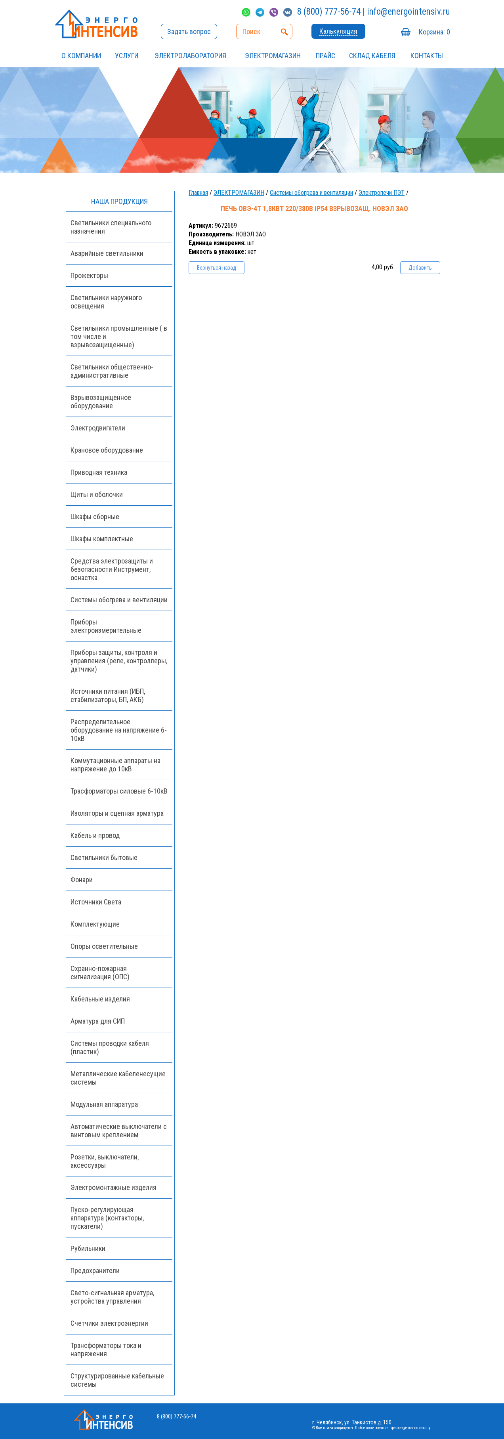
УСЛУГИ (126, 55)
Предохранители (95, 1270)
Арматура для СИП (98, 1021)
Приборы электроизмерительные (106, 626)
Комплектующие (95, 924)
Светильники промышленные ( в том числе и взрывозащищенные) (119, 336)
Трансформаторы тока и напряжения (106, 1349)
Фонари (82, 880)
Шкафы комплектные (102, 539)
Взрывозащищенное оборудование (101, 401)
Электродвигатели (98, 428)
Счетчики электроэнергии (109, 1323)
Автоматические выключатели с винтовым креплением (119, 1130)
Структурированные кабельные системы (117, 1380)
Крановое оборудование (107, 450)
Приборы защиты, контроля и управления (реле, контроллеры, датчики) (119, 660)
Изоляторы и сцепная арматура (117, 813)
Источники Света (96, 902)
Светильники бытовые (104, 857)
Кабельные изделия (100, 999)
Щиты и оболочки (97, 494)
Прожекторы (89, 275)
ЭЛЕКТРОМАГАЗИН (273, 55)
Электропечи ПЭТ (382, 192)
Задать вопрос (189, 31)
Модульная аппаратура (104, 1104)
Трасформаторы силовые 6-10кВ (119, 791)
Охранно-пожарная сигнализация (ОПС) (100, 972)
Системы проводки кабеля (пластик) (110, 1047)
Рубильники (88, 1248)
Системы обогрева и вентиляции (311, 192)
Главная (198, 192)
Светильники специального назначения (111, 227)
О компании (81, 55)
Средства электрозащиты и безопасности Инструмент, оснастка (112, 569)
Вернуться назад (216, 268)
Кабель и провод (95, 835)
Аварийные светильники (107, 253)
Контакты (426, 55)
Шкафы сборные (95, 516)
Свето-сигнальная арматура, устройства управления (112, 1297)
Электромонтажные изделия (114, 1187)
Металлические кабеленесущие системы (118, 1078)
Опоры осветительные (104, 946)
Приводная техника (99, 472)
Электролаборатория (190, 55)
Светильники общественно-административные (112, 371)
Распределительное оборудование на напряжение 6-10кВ (119, 730)
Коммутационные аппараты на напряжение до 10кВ (115, 764)
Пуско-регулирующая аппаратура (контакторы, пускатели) (107, 1217)
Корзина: (434, 32)
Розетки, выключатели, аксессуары (105, 1161)
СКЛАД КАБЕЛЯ (372, 55)
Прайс (325, 55)
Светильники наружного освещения (106, 301)
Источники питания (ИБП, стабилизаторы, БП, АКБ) (108, 695)
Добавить (420, 268)
